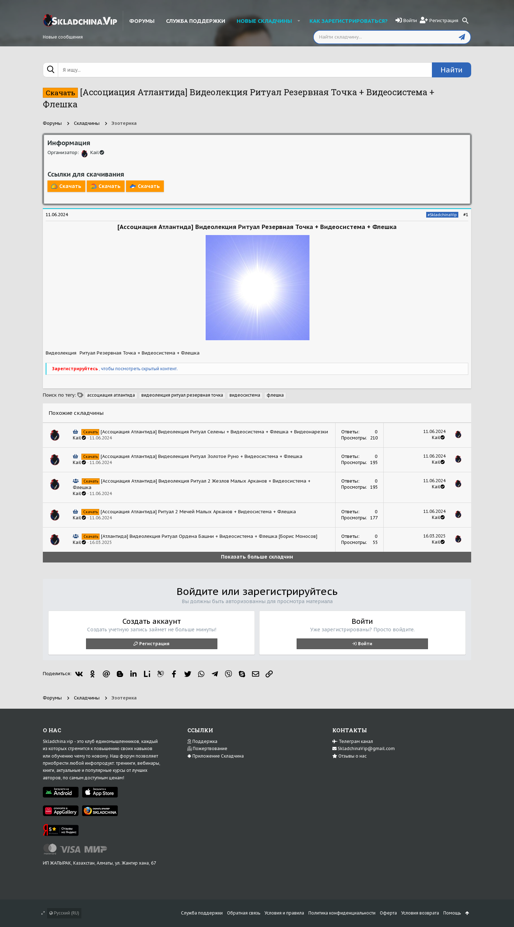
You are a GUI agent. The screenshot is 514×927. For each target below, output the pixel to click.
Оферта (388, 913)
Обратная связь (243, 913)
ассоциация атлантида (111, 395)
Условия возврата (420, 913)
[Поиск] (465, 20)
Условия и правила (284, 913)
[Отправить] (462, 37)
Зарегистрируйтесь (75, 368)
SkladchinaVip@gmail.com (363, 748)
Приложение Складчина (215, 756)
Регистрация (154, 643)
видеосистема (245, 395)
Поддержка (202, 741)
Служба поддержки (202, 913)
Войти (365, 643)
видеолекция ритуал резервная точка (182, 395)
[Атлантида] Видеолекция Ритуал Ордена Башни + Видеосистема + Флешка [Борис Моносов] (209, 536)
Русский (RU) (64, 913)
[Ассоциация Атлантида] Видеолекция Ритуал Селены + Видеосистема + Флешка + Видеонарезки (214, 432)
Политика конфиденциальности (342, 913)
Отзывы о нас (349, 756)
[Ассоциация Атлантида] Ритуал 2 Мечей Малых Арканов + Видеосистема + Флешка (198, 512)
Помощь (452, 913)
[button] (298, 20)
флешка (275, 395)
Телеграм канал (352, 741)
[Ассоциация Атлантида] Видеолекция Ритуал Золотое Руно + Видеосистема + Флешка (201, 456)
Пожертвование (207, 748)
